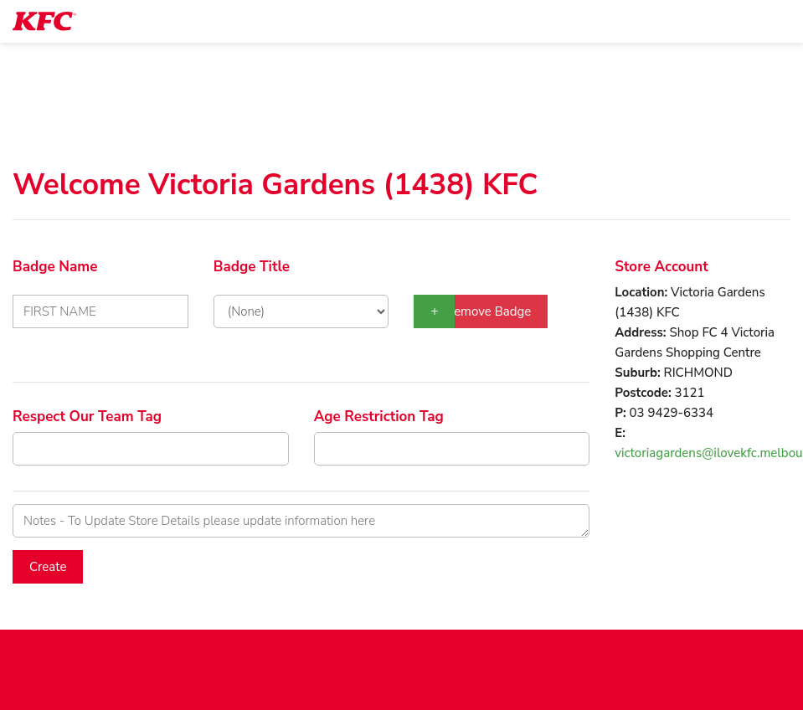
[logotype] (44, 21)
